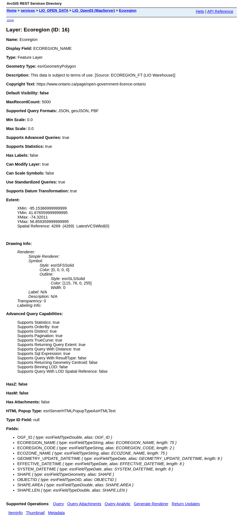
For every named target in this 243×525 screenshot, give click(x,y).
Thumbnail (35, 513)
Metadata (56, 513)
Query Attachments (84, 504)
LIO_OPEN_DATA (53, 10)
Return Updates (186, 504)
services (28, 10)
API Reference (220, 11)
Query (58, 504)
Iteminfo (15, 513)
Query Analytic (118, 504)
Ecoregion (128, 10)
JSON (10, 20)
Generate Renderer (151, 504)
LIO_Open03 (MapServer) (93, 10)
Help (200, 11)
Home (12, 10)
